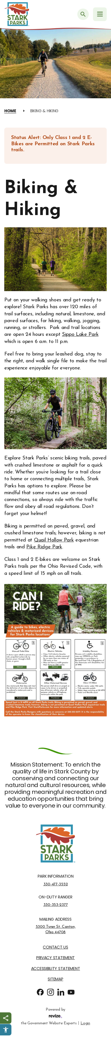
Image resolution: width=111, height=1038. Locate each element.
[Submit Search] (83, 14)
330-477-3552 (55, 884)
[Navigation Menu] (100, 14)
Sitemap (55, 979)
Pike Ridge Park (44, 547)
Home (10, 110)
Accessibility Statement (55, 968)
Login (85, 1022)
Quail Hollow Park (54, 540)
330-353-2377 (55, 904)
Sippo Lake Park (80, 334)
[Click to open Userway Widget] (5, 1029)
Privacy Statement (55, 958)
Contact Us (55, 947)
